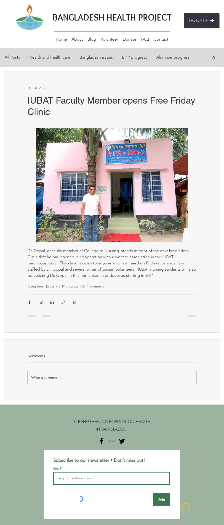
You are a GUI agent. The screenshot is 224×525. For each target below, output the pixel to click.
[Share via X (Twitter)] (41, 302)
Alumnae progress (173, 57)
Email (57, 468)
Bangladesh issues (96, 57)
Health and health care (49, 57)
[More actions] (194, 88)
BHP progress (134, 57)
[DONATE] (201, 20)
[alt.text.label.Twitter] (122, 441)
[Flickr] (112, 441)
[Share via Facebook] (29, 302)
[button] (213, 57)
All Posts (12, 57)
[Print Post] (74, 302)
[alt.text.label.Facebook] (101, 441)
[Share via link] (63, 302)
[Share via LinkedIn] (52, 302)
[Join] (161, 499)
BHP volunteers (93, 286)
